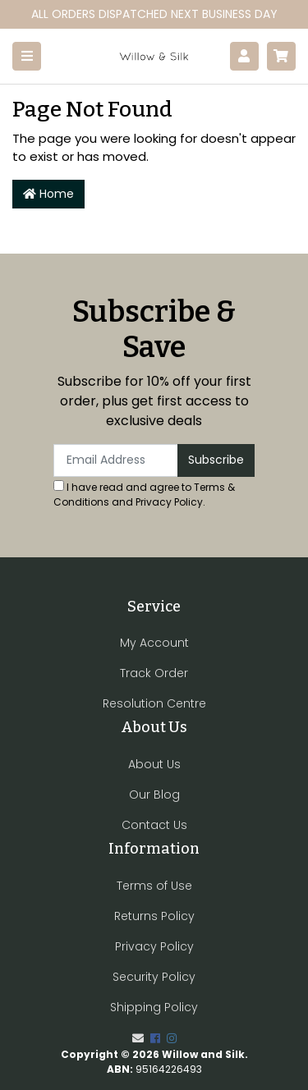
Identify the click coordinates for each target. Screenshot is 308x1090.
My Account (154, 642)
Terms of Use (154, 885)
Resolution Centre (154, 703)
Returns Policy (154, 916)
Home (48, 193)
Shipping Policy (154, 1007)
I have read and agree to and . (144, 494)
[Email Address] (115, 460)
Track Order (154, 673)
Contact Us (154, 825)
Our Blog (154, 794)
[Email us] (138, 1038)
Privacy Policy (169, 502)
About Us (154, 764)
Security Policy (154, 977)
